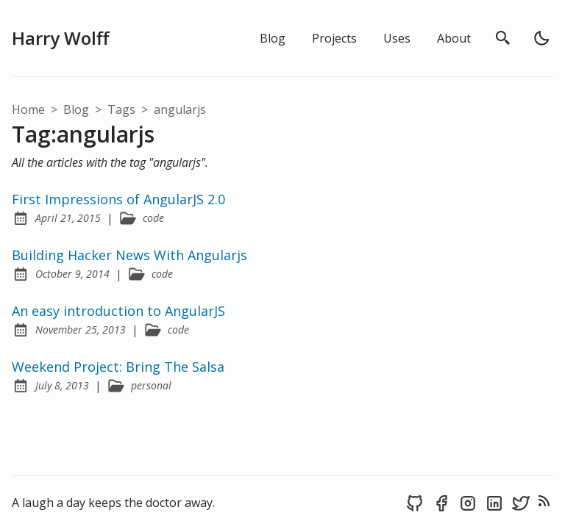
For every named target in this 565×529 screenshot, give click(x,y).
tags (122, 109)
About (454, 38)
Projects (334, 38)
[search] (503, 38)
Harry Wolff (60, 38)
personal (151, 385)
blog (77, 109)
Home (28, 109)
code (153, 218)
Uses (397, 38)
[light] (541, 38)
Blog (272, 38)
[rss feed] (544, 502)
